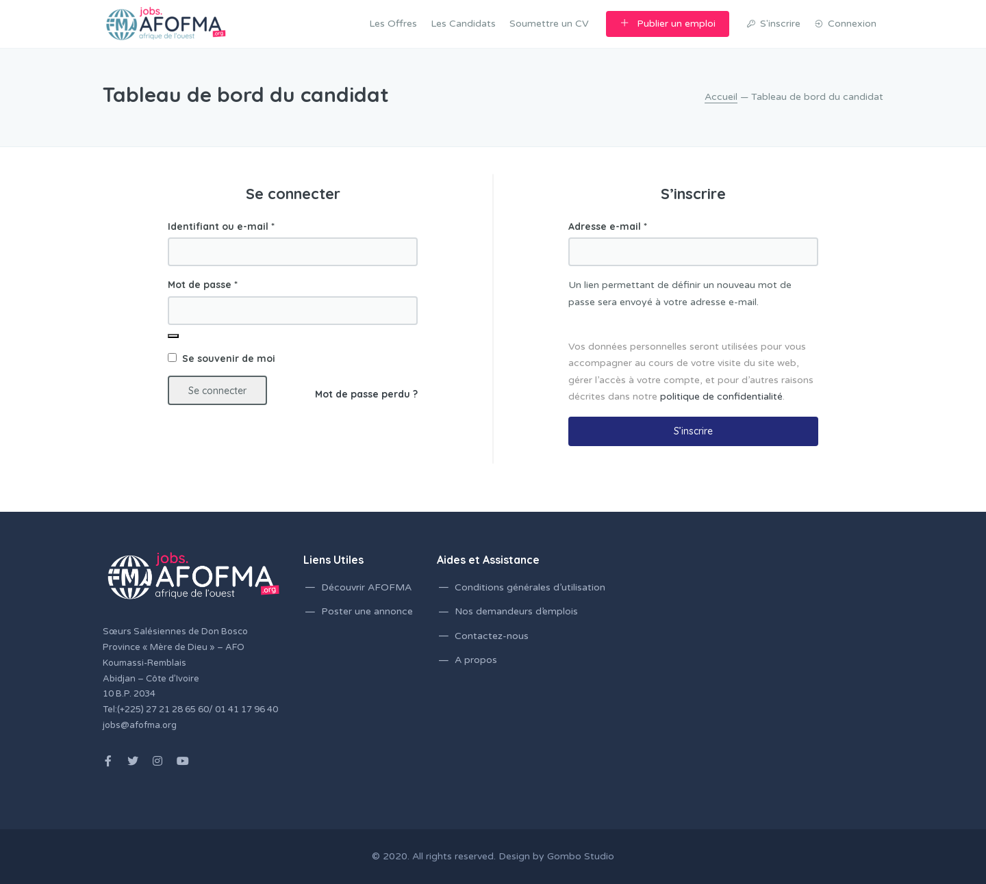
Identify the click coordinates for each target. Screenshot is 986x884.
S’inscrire (693, 431)
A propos (476, 660)
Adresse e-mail (607, 226)
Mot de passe (203, 284)
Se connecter (217, 391)
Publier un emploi (668, 23)
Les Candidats (463, 23)
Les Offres (393, 23)
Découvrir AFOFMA (366, 587)
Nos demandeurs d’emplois (516, 611)
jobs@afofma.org (140, 725)
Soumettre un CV (549, 23)
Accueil (721, 97)
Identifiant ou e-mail (221, 226)
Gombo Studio (580, 856)
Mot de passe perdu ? (366, 394)
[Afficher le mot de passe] (173, 336)
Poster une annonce (367, 611)
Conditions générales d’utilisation (530, 587)
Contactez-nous (492, 636)
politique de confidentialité (721, 396)
